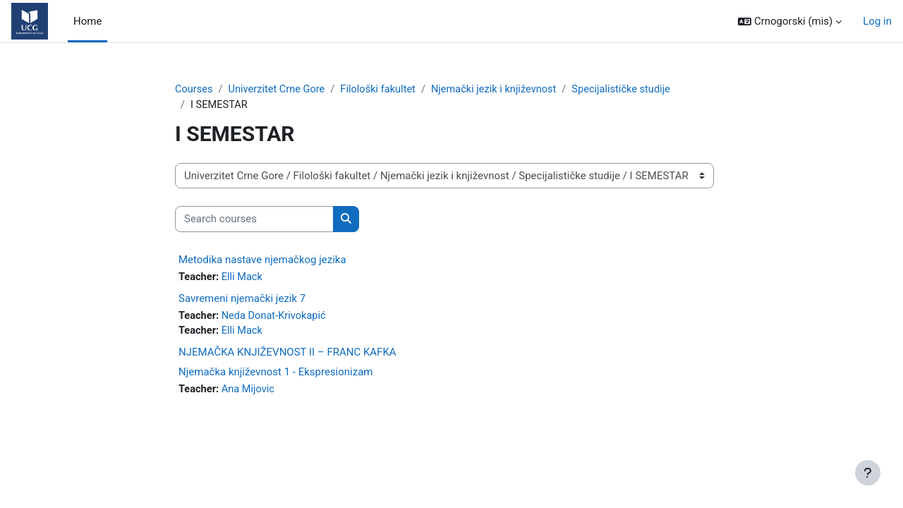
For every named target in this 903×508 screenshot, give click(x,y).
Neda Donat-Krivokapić (276, 317)
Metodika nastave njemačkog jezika (262, 260)
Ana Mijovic (250, 392)
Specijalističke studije (633, 89)
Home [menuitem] (87, 21)
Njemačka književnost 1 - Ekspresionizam (275, 374)
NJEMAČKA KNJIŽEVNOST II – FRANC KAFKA (287, 355)
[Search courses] (254, 220)
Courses (194, 89)
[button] (790, 21)
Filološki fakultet (383, 89)
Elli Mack (244, 278)
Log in (877, 21)
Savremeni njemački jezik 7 (241, 300)
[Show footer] (867, 472)
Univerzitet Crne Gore (279, 89)
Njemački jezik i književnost (501, 89)
